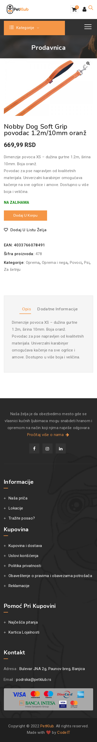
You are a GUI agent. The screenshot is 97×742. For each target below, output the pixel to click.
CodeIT (63, 732)
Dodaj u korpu (25, 215)
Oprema (33, 262)
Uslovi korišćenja (23, 555)
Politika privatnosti (25, 565)
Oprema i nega (55, 262)
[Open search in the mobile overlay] (90, 7)
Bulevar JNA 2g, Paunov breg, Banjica (52, 668)
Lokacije (16, 508)
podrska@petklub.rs (33, 679)
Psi (86, 262)
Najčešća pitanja (23, 622)
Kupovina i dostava (25, 545)
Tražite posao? (22, 518)
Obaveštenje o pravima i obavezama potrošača (50, 575)
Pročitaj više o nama (48, 434)
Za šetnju (12, 269)
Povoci (76, 262)
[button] (88, 63)
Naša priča (18, 498)
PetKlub (47, 726)
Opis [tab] (26, 309)
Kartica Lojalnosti (24, 632)
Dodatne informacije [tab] (57, 309)
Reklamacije (19, 585)
